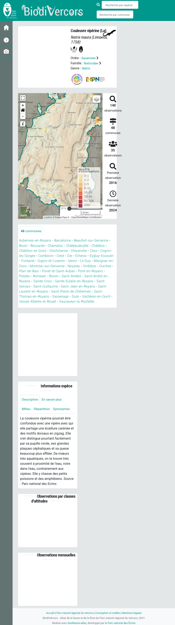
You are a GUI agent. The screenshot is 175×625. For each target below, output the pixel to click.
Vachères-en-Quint (96, 296)
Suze (75, 296)
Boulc (23, 245)
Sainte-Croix (42, 281)
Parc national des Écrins (122, 622)
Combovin (45, 256)
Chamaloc (55, 245)
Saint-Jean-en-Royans (78, 286)
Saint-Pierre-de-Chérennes (71, 291)
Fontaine (27, 261)
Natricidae (91, 63)
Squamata (88, 58)
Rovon (53, 276)
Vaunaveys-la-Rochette (76, 301)
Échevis (81, 256)
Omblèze (89, 266)
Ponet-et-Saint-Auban (58, 271)
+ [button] (23, 105)
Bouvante (38, 245)
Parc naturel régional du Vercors (74, 612)
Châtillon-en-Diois (32, 251)
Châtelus (98, 245)
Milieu (26, 408)
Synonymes (62, 408)
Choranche (79, 251)
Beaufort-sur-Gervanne (91, 240)
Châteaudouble (77, 245)
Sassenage (60, 296)
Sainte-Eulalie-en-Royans (74, 281)
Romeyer (39, 276)
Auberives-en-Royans (35, 240)
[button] (23, 110)
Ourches (105, 266)
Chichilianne (58, 251)
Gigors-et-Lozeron (51, 261)
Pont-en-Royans (90, 271)
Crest (60, 256)
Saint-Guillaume (45, 286)
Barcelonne (62, 240)
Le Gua (85, 261)
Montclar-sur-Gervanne (47, 266)
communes (31, 231)
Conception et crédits (108, 612)
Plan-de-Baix (29, 271)
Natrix (86, 68)
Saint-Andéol (71, 276)
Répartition (42, 408)
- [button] (23, 116)
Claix (93, 251)
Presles (24, 276)
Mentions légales (133, 612)
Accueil (48, 612)
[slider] (69, 208)
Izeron (72, 261)
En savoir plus (52, 399)
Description (30, 399)
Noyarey (74, 266)
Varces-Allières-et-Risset (37, 301)
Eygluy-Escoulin (102, 256)
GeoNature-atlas (76, 622)
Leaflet (47, 217)
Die (69, 256)
